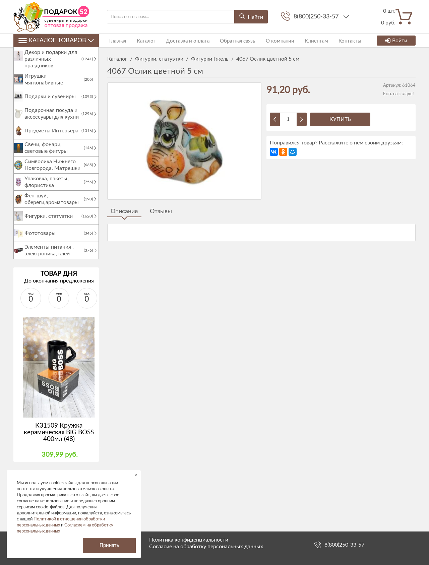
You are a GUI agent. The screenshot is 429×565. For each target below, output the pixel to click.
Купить (340, 119)
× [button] (136, 474)
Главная (115, 40)
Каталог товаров (56, 41)
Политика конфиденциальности (188, 540)
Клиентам (303, 40)
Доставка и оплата (181, 40)
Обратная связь (229, 40)
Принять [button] (109, 545)
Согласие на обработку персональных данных (206, 546)
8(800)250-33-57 (317, 17)
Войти (396, 40)
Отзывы (161, 211)
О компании (269, 40)
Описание (124, 211)
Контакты (335, 40)
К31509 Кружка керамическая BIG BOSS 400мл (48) (59, 439)
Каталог (141, 40)
